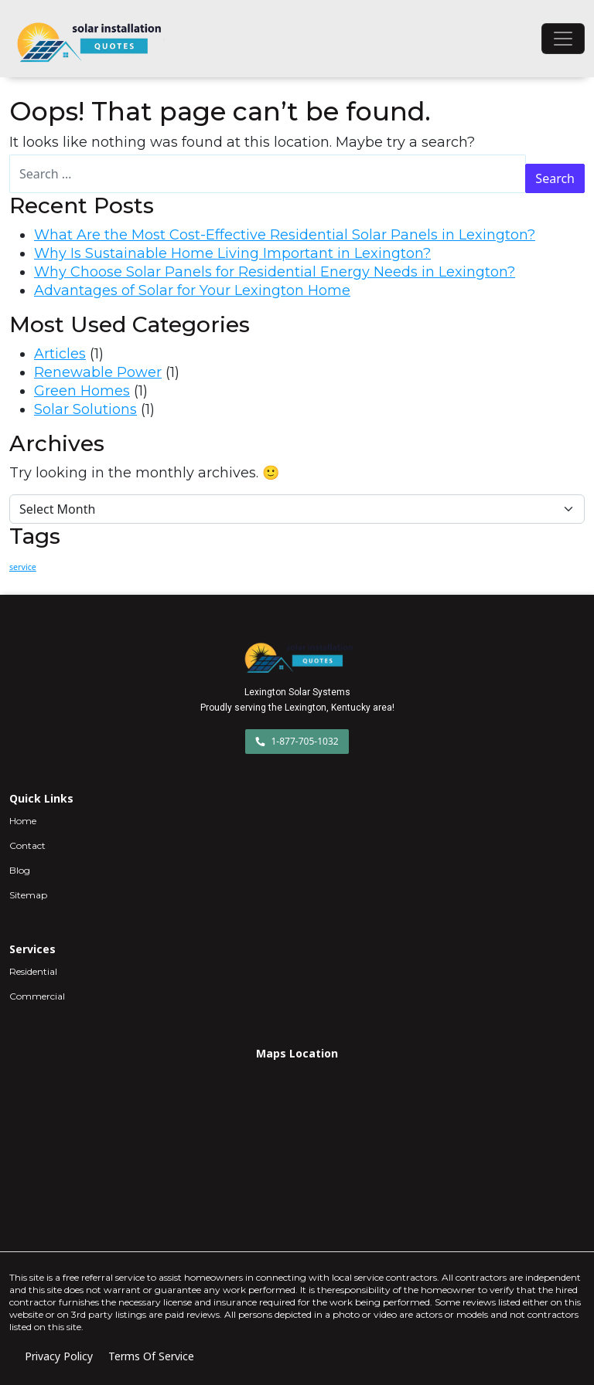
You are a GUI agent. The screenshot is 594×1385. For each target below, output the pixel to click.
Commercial (37, 996)
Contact (27, 845)
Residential (33, 971)
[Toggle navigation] (563, 38)
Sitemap (28, 895)
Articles (60, 353)
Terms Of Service (151, 1356)
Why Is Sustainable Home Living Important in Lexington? (232, 253)
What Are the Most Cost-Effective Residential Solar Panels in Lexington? (284, 234)
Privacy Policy (59, 1356)
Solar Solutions (85, 409)
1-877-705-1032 (296, 741)
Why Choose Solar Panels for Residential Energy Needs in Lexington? (274, 271)
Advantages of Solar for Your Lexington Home (192, 290)
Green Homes (82, 390)
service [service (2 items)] (22, 567)
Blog (19, 870)
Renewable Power (98, 372)
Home (22, 821)
